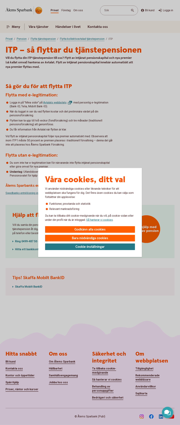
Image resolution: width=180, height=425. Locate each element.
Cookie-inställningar (90, 247)
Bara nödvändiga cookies (90, 238)
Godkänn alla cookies (90, 229)
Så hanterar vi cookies (99, 219)
